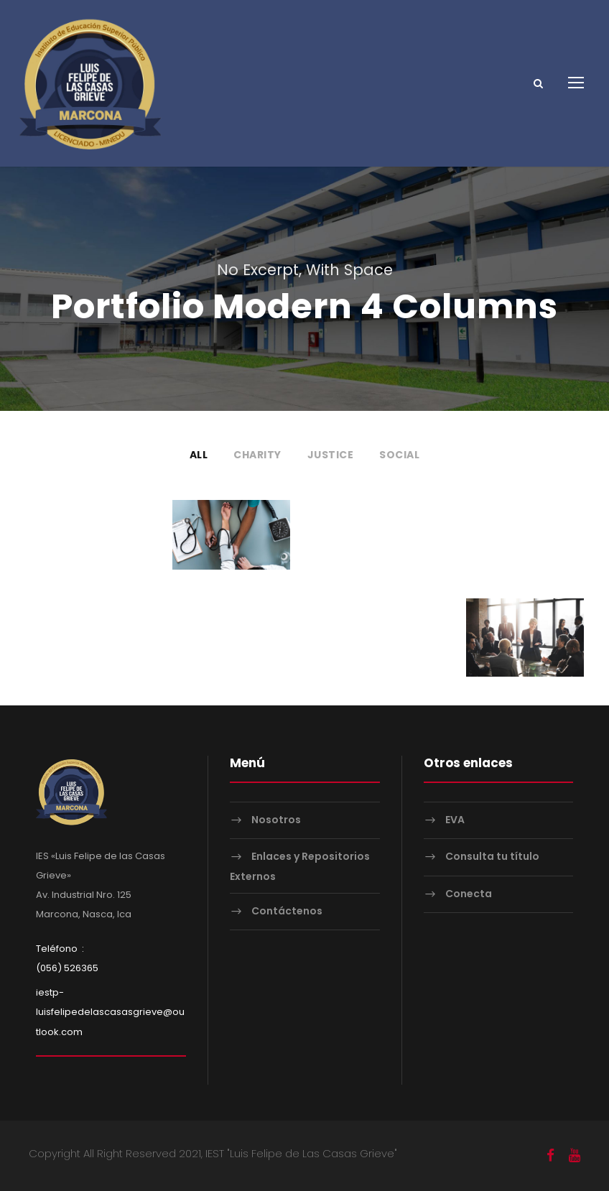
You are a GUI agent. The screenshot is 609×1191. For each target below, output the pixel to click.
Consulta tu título (492, 856)
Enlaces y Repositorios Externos (300, 866)
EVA (455, 819)
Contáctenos (286, 911)
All (199, 455)
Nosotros (276, 819)
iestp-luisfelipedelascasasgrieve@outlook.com (110, 1012)
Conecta (468, 893)
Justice (330, 455)
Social (399, 455)
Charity (257, 455)
